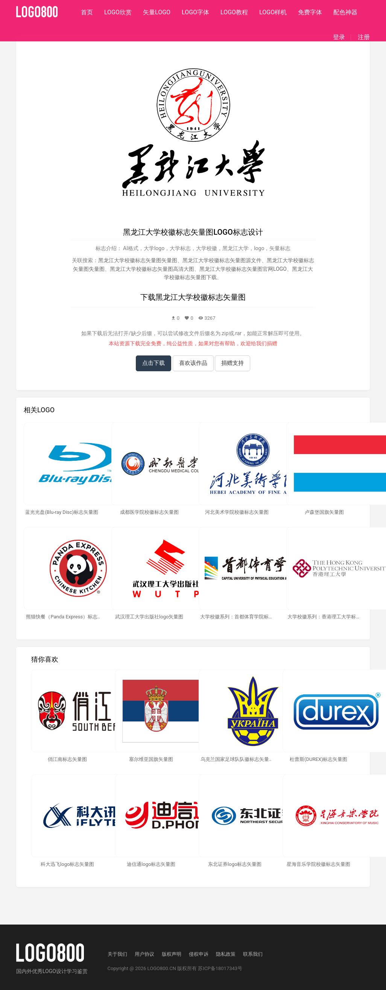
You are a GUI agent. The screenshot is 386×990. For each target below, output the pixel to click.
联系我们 (253, 954)
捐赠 (272, 343)
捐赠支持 (232, 363)
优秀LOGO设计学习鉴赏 (60, 971)
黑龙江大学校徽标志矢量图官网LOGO (243, 269)
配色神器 (345, 12)
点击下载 (153, 363)
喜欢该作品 (193, 363)
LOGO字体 (195, 12)
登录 (339, 37)
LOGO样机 (273, 12)
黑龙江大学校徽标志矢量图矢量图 (137, 260)
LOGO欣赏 (118, 12)
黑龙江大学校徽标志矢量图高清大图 (152, 269)
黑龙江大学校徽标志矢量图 (200, 297)
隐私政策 (226, 954)
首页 (87, 12)
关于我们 (117, 954)
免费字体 (310, 12)
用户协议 (144, 954)
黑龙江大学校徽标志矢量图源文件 (221, 260)
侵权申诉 (198, 954)
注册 (364, 37)
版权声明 (171, 954)
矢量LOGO (156, 12)
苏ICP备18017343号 (220, 968)
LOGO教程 (234, 12)
